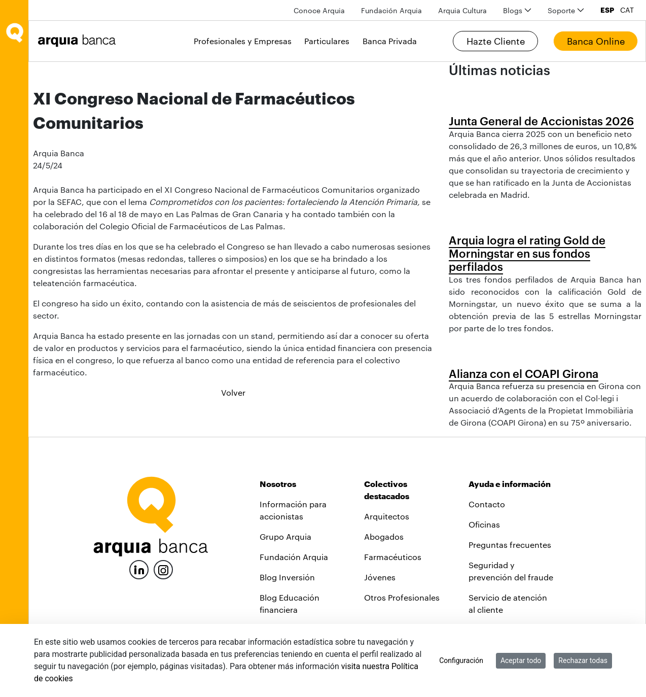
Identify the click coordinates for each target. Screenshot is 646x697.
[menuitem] (319, 10)
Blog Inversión (287, 577)
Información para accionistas (293, 510)
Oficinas (484, 524)
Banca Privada (390, 41)
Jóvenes (380, 577)
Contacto (487, 504)
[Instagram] (163, 569)
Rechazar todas (582, 660)
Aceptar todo (520, 660)
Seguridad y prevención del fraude (511, 571)
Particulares (326, 41)
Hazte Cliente (495, 41)
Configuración (461, 660)
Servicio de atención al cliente (508, 603)
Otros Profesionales (402, 597)
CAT (627, 10)
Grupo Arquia (285, 536)
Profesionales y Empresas (243, 41)
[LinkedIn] (139, 568)
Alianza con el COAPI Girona (523, 373)
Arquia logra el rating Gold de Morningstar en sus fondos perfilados (527, 253)
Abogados (384, 536)
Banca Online (596, 41)
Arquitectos (386, 516)
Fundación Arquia (294, 557)
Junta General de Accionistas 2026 (541, 120)
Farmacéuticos (392, 557)
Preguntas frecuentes (510, 544)
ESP (607, 10)
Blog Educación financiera (289, 603)
